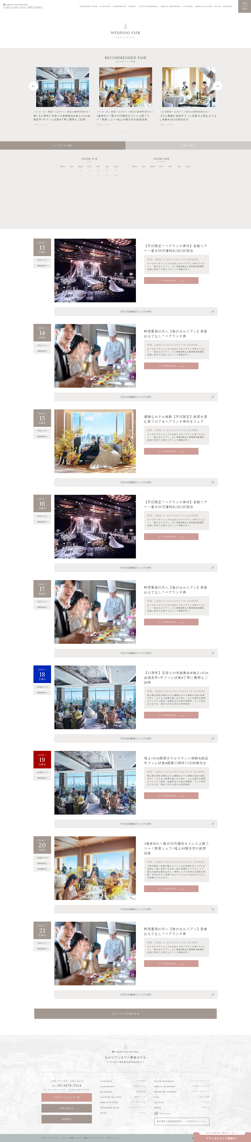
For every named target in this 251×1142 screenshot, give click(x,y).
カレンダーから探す (63, 145)
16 (89, 182)
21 (71, 190)
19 (116, 182)
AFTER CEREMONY (182, 1122)
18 (107, 182)
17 (98, 182)
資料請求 (67, 1119)
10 (135, 187)
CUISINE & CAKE (110, 1097)
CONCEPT (105, 6)
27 (62, 198)
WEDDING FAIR (88, 6)
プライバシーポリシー (51, 1138)
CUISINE (188, 6)
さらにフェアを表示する (125, 1013)
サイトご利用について (72, 1138)
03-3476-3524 (69, 1085)
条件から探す (188, 145)
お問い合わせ (67, 1108)
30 (89, 198)
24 (98, 190)
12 (152, 187)
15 (80, 182)
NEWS (157, 1107)
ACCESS (159, 1102)
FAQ (156, 1097)
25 (107, 190)
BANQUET (106, 1092)
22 (80, 190)
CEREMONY (119, 6)
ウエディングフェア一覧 (66, 1097)
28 (71, 198)
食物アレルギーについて (95, 1138)
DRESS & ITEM (203, 6)
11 (143, 187)
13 (62, 182)
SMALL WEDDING (171, 6)
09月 (177, 220)
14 (71, 182)
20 (62, 190)
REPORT (228, 6)
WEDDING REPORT (165, 1092)
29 (80, 198)
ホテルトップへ (114, 1138)
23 (89, 190)
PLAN (218, 6)
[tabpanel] (62, 97)
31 (98, 198)
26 (116, 190)
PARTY (133, 6)
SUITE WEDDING (148, 6)
